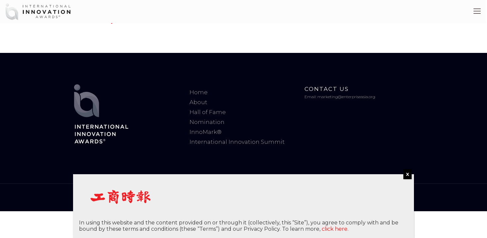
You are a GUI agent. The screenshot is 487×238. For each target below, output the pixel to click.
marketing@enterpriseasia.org (346, 96)
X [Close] (407, 174)
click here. (335, 229)
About (198, 102)
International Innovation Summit (237, 142)
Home (198, 92)
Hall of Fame (207, 112)
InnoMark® (205, 132)
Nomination (206, 122)
